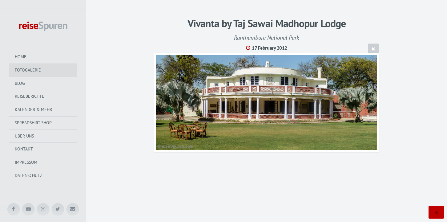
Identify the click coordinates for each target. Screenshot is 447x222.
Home (20, 57)
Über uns (24, 136)
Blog (20, 83)
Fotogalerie (28, 70)
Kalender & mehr (33, 109)
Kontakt (24, 149)
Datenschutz (28, 175)
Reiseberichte (29, 96)
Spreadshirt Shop (33, 122)
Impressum (26, 162)
